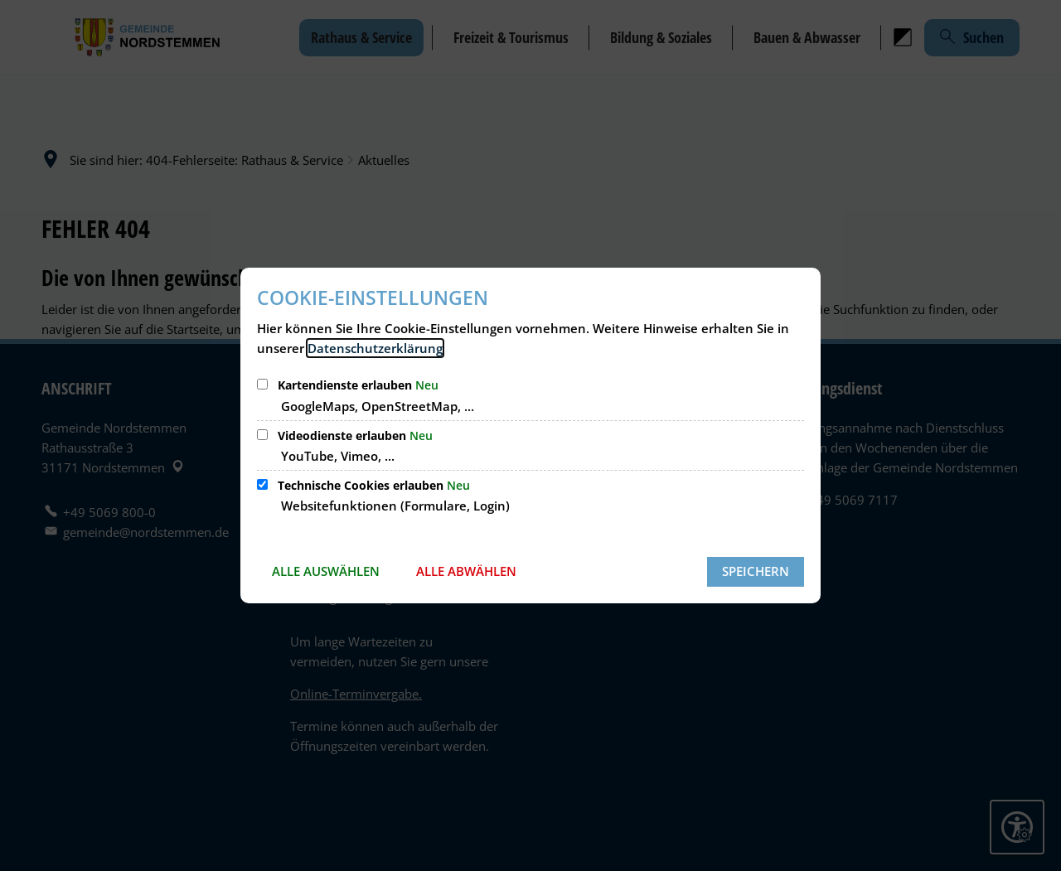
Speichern (755, 571)
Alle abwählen (466, 571)
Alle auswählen (326, 571)
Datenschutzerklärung (375, 348)
